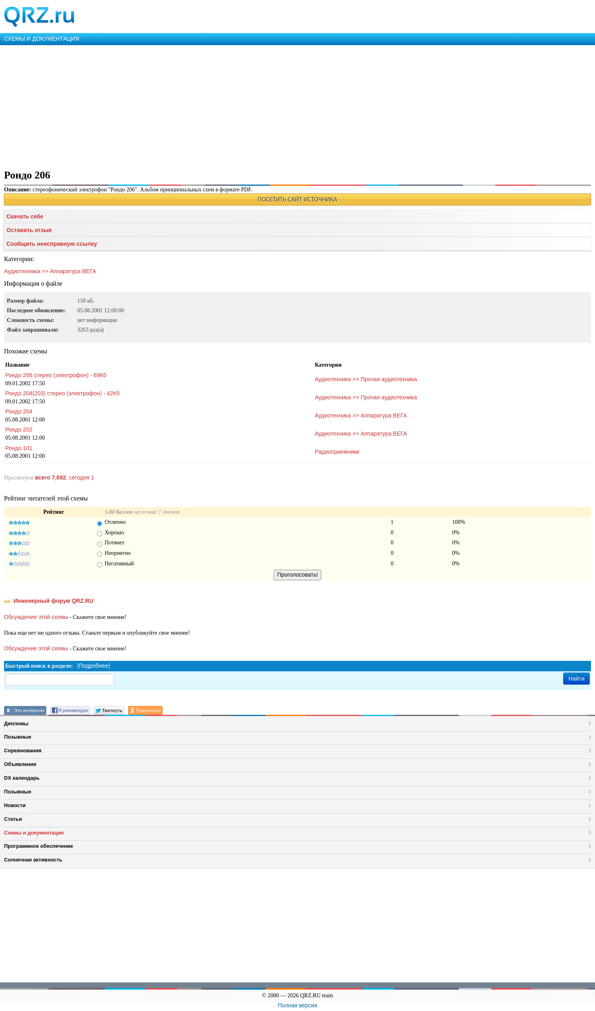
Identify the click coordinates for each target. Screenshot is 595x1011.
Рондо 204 (18, 411)
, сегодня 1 (64, 477)
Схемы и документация (34, 833)
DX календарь (21, 778)
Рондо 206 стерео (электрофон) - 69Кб (55, 375)
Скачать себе (24, 216)
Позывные (17, 737)
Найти (576, 678)
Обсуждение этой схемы (36, 617)
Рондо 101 (18, 448)
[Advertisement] (241, 105)
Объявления (20, 764)
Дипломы (16, 723)
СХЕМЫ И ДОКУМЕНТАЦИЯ (41, 38)
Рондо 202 (18, 429)
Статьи (13, 819)
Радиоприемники (337, 451)
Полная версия (297, 1005)
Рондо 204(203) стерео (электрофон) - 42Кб (62, 393)
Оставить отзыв (29, 230)
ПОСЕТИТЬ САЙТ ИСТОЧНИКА (297, 199)
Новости (15, 805)
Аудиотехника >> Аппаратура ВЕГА (50, 271)
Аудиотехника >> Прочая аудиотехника (366, 379)
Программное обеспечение (38, 846)
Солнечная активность (33, 860)
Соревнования (22, 750)
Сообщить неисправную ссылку (51, 244)
